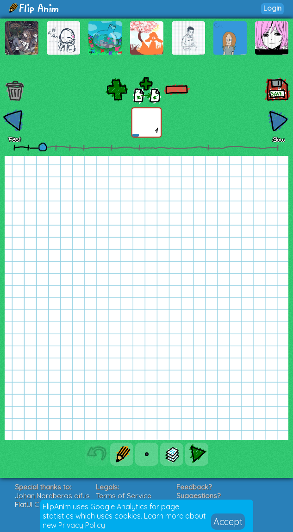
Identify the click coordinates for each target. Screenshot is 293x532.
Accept (228, 521)
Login (272, 8)
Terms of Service (123, 495)
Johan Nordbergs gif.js (52, 495)
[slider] (42, 146)
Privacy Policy (81, 525)
